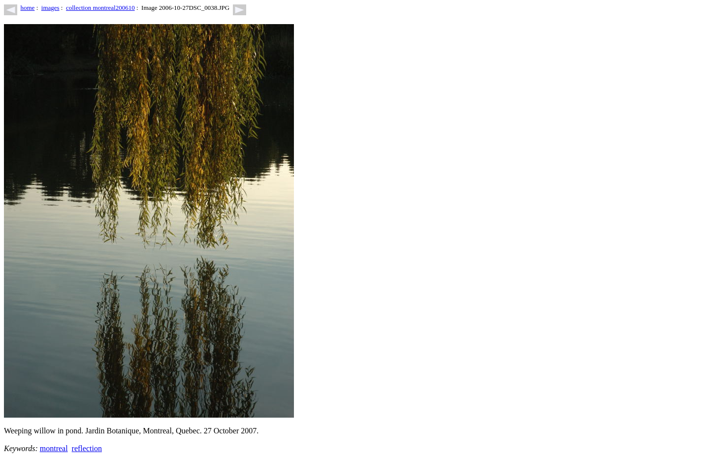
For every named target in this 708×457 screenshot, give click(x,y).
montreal (54, 448)
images (50, 7)
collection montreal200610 (100, 7)
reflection (87, 448)
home (28, 7)
